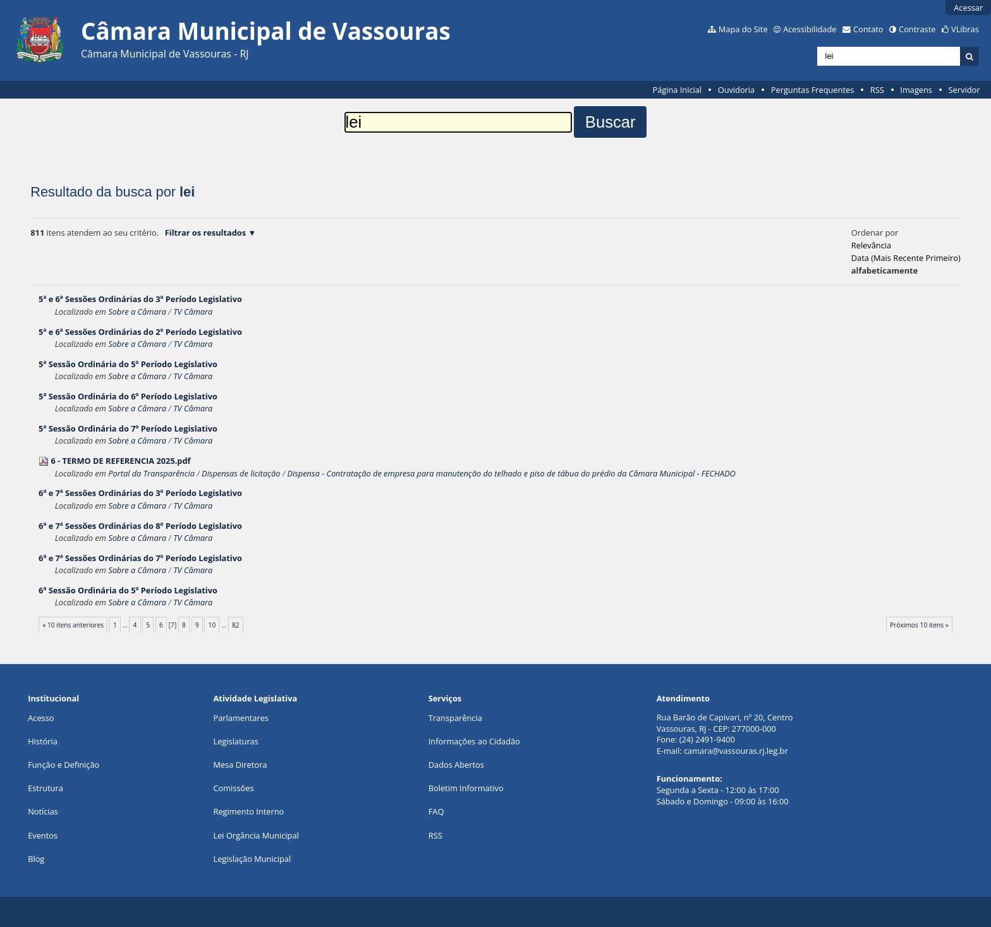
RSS (877, 89)
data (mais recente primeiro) (906, 258)
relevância (871, 245)
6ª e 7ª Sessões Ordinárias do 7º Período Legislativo (140, 558)
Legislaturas (236, 741)
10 (212, 625)
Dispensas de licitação (241, 473)
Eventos (43, 835)
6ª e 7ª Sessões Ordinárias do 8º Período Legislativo (140, 525)
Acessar (968, 7)
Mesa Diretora (240, 764)
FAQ (436, 811)
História (43, 741)
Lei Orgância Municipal (256, 835)
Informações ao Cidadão (474, 741)
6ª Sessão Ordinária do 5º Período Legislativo (128, 590)
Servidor (964, 89)
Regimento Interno (249, 811)
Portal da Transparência (151, 473)
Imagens (916, 89)
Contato (868, 29)
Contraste (917, 29)
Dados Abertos (456, 764)
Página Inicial (677, 89)
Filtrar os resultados (205, 232)
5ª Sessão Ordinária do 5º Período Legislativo (128, 364)
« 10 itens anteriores (73, 625)
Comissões (234, 788)
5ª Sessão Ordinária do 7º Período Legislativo (128, 428)
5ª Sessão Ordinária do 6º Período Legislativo (128, 396)
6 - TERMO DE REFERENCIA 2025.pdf (120, 460)
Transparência (455, 718)
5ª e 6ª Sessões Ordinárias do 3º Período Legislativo (140, 299)
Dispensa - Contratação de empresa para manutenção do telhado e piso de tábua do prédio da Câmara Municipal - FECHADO (512, 473)
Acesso (41, 718)
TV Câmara (192, 311)
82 (236, 625)
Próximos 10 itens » (919, 625)
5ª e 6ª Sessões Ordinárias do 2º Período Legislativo (140, 331)
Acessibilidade (809, 29)
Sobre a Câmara (137, 311)
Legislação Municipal (252, 858)
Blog (36, 858)
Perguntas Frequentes (812, 89)
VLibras (965, 29)
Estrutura (45, 788)
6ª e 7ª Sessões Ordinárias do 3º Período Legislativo (140, 493)
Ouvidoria (736, 89)
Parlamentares (241, 718)
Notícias (43, 811)
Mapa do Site (743, 29)
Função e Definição (63, 764)
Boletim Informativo (466, 788)
